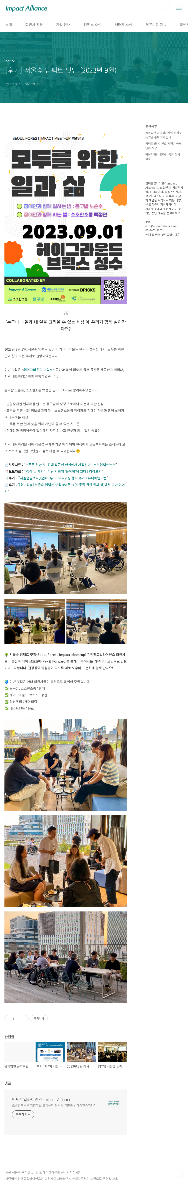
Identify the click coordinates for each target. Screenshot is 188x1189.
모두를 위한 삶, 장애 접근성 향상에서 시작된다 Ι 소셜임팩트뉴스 (70, 464)
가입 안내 (63, 24)
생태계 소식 (123, 24)
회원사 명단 (34, 24)
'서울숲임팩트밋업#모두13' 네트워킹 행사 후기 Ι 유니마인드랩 (62, 478)
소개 (8, 24)
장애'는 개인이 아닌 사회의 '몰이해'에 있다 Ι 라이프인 (64, 471)
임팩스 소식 (92, 24)
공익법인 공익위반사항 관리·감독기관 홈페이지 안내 (164, 135)
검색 (169, 9)
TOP (179, 1174)
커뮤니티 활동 (156, 24)
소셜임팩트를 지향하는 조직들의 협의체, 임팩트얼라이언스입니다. (55, 1105)
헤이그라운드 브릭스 (38, 369)
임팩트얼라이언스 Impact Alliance (41, 1099)
